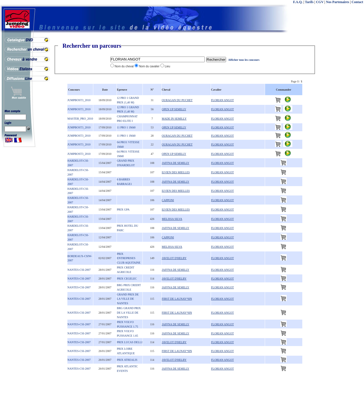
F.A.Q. (298, 2)
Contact (357, 2)
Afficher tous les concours (243, 59)
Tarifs (309, 2)
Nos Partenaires (337, 2)
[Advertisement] (341, 128)
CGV (319, 2)
